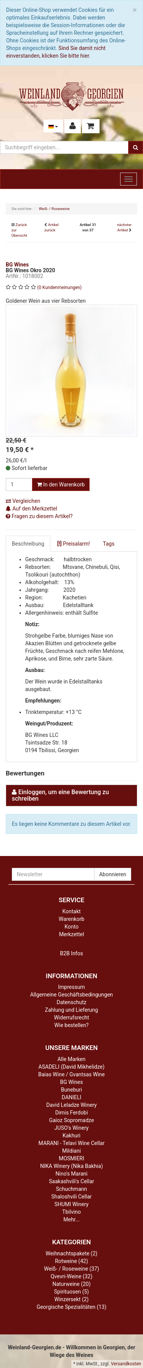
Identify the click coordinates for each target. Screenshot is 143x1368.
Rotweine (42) (71, 1261)
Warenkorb (71, 919)
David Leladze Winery (71, 1105)
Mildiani (71, 1151)
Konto (71, 927)
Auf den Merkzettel (31, 509)
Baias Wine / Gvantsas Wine (71, 1074)
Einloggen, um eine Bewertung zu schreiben (60, 795)
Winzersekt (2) (72, 1299)
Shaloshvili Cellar (71, 1197)
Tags (108, 544)
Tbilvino (71, 1212)
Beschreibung (28, 544)
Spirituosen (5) (71, 1292)
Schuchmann (71, 1189)
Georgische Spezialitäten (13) (71, 1307)
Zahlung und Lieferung (71, 1010)
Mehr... (71, 1219)
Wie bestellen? (72, 1025)
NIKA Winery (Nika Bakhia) (71, 1166)
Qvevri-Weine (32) (72, 1276)
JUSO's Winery (72, 1128)
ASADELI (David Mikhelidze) (71, 1067)
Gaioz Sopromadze (71, 1120)
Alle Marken (72, 1059)
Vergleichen (23, 501)
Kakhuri (71, 1135)
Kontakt (71, 911)
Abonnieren (112, 874)
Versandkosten (126, 1363)
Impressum (71, 987)
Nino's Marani (72, 1174)
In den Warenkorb (61, 484)
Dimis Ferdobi (71, 1113)
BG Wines (71, 1082)
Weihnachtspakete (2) (72, 1253)
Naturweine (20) (71, 1284)
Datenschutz (71, 1002)
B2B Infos (71, 953)
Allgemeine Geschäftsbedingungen (71, 995)
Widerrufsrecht (71, 1017)
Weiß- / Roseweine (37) (71, 1269)
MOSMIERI (71, 1158)
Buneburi (71, 1090)
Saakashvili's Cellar (71, 1181)
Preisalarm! (73, 544)
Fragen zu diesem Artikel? (39, 516)
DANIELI (71, 1097)
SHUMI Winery (71, 1204)
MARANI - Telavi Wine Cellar (71, 1143)
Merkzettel (71, 934)
